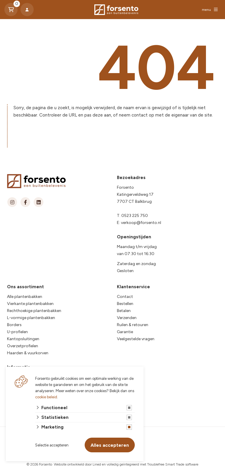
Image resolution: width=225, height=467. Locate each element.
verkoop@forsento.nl (141, 222)
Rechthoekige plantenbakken (34, 310)
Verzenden (127, 317)
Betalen (124, 310)
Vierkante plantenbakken (30, 303)
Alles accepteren (110, 445)
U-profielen (17, 331)
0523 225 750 (134, 215)
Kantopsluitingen (23, 338)
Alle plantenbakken (24, 296)
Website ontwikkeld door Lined (77, 464)
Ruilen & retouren (132, 324)
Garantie (125, 331)
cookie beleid (46, 397)
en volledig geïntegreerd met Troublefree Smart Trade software (150, 464)
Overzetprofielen (22, 345)
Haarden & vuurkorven (27, 352)
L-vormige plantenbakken (31, 317)
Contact (125, 296)
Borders (14, 324)
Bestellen (125, 303)
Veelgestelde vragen (135, 338)
